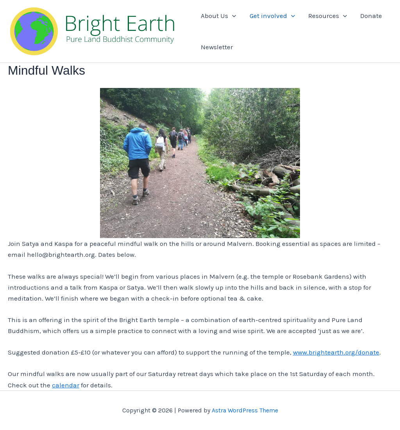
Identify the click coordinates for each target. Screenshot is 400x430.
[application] (232, 15)
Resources (327, 15)
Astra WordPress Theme (245, 410)
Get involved (272, 15)
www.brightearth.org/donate (336, 352)
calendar (65, 385)
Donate (371, 16)
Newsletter (217, 47)
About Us (218, 15)
